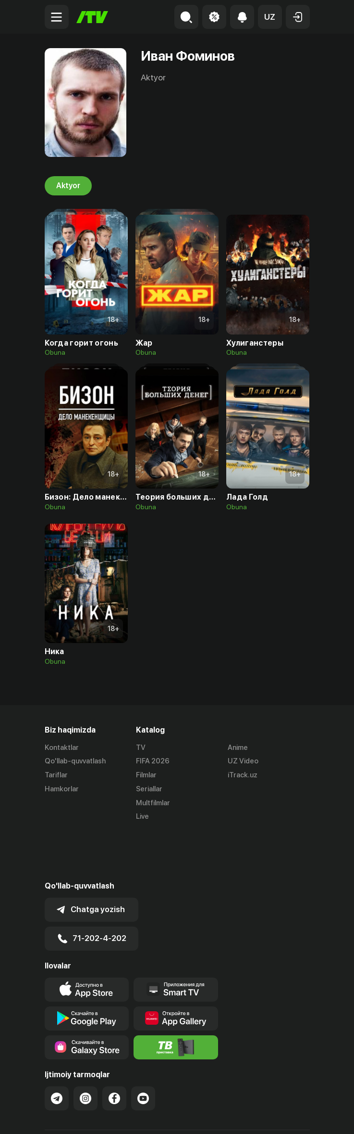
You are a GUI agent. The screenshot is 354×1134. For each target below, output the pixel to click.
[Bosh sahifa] (92, 17)
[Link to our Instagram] (85, 1051)
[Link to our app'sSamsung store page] (87, 1000)
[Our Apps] (176, 942)
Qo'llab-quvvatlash (75, 761)
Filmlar (146, 775)
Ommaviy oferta (71, 1116)
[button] (270, 17)
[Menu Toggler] (57, 17)
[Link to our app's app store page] (87, 942)
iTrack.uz (242, 775)
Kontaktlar (62, 747)
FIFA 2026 (153, 761)
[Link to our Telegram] (57, 1051)
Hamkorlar (62, 789)
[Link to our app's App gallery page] (176, 971)
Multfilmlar (153, 803)
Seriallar (149, 789)
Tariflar (56, 775)
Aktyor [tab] (68, 185)
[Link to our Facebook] (114, 1051)
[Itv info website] (176, 1000)
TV (141, 747)
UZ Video (243, 761)
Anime (238, 747)
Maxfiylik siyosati (136, 1116)
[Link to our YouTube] (143, 1051)
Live (142, 816)
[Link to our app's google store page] (87, 971)
